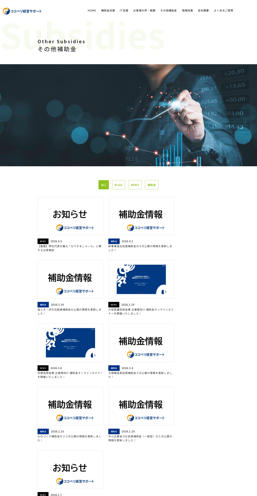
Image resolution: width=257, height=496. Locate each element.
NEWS (135, 191)
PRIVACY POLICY (125, 483)
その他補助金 (168, 11)
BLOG (118, 191)
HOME (91, 11)
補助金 (152, 191)
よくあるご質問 (223, 11)
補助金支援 (108, 11)
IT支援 (123, 11)
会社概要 (203, 11)
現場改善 (187, 11)
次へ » (153, 395)
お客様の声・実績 (144, 11)
